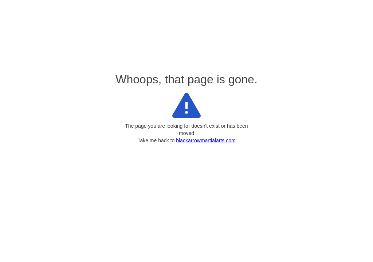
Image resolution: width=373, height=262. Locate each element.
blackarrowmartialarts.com (205, 140)
